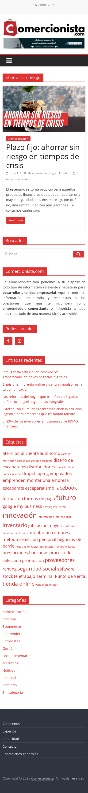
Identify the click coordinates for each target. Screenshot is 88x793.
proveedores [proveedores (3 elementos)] (60, 560)
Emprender (11, 634)
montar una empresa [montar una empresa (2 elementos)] (51, 532)
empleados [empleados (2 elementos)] (61, 473)
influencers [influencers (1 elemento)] (59, 507)
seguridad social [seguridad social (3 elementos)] (37, 568)
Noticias (9, 670)
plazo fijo (63, 173)
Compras (10, 619)
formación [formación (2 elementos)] (13, 498)
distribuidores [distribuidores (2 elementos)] (41, 467)
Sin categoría (13, 692)
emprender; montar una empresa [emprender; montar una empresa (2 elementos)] (36, 480)
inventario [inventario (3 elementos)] (15, 525)
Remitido (10, 685)
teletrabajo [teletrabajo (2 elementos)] (24, 576)
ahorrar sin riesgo (44, 173)
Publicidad (11, 738)
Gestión (9, 648)
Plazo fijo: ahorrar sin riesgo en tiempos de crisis (43, 156)
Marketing (11, 663)
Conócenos (11, 723)
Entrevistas (11, 641)
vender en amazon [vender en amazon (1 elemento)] (46, 584)
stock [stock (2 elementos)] (8, 576)
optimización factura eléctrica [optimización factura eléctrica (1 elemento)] (57, 546)
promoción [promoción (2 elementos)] (33, 560)
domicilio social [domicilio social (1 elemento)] (12, 474)
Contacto (9, 746)
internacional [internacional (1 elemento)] (63, 516)
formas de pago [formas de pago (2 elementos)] (39, 498)
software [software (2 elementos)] (65, 569)
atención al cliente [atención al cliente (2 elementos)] (21, 453)
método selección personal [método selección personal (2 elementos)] (29, 539)
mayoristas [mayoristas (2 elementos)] (59, 525)
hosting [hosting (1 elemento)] (47, 507)
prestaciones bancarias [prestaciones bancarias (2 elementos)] (25, 552)
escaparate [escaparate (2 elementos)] (13, 488)
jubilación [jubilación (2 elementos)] (38, 525)
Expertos (9, 731)
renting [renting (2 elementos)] (10, 569)
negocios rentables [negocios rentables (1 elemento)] (26, 546)
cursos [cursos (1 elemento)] (21, 460)
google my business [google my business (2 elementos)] (22, 506)
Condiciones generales (20, 754)
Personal (9, 677)
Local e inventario (16, 656)
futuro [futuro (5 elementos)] (66, 497)
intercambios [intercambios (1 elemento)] (46, 516)
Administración (18, 139)
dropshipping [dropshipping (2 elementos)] (35, 473)
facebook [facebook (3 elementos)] (66, 487)
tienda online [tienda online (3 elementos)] (18, 583)
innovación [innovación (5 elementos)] (20, 515)
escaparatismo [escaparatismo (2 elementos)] (39, 488)
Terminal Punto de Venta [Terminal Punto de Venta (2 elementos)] (60, 576)
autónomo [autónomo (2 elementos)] (50, 453)
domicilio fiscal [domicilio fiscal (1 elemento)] (65, 467)
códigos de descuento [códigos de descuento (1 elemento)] (39, 460)
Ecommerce (12, 626)
